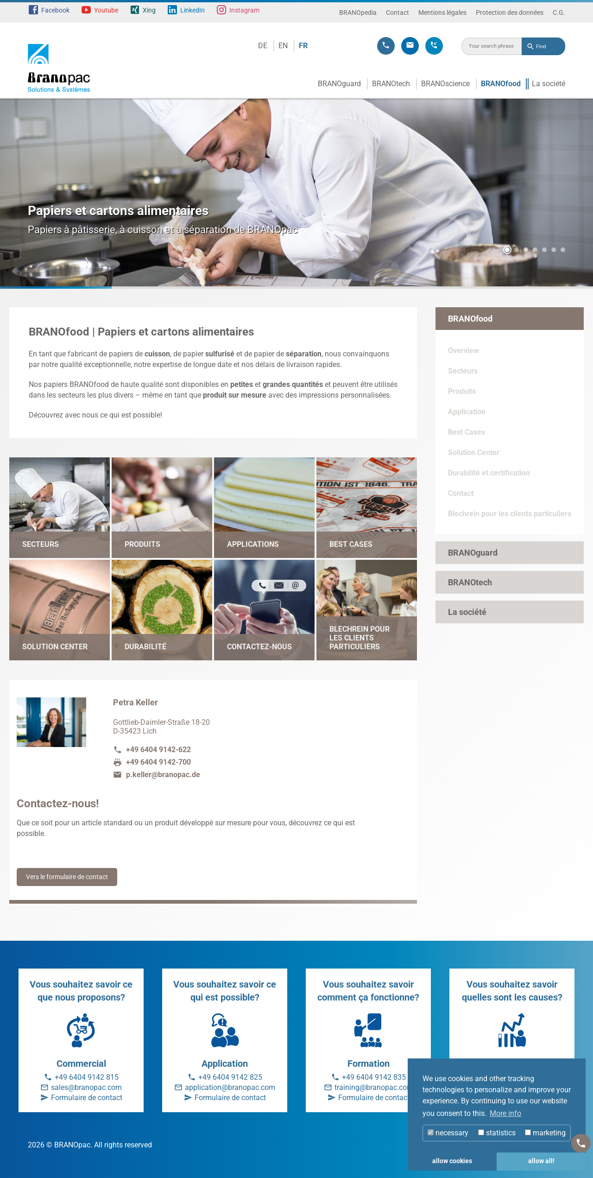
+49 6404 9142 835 (374, 1077)
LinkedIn (192, 10)
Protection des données (509, 12)
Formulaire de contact (86, 1097)
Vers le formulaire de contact (67, 876)
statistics (497, 1132)
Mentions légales (442, 12)
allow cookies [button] (452, 1161)
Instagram (244, 10)
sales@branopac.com (86, 1087)
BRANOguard (339, 83)
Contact (397, 12)
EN (283, 45)
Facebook (55, 10)
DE (262, 45)
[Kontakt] (581, 1143)
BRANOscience (445, 83)
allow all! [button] (541, 1161)
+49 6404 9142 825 (230, 1077)
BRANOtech (391, 83)
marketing (545, 1132)
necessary (448, 1132)
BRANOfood (501, 83)
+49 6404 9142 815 (87, 1077)
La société (548, 83)
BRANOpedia (358, 12)
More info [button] (505, 1113)
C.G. (559, 12)
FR (303, 45)
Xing (149, 10)
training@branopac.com (373, 1087)
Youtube (106, 10)
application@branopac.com (230, 1087)
